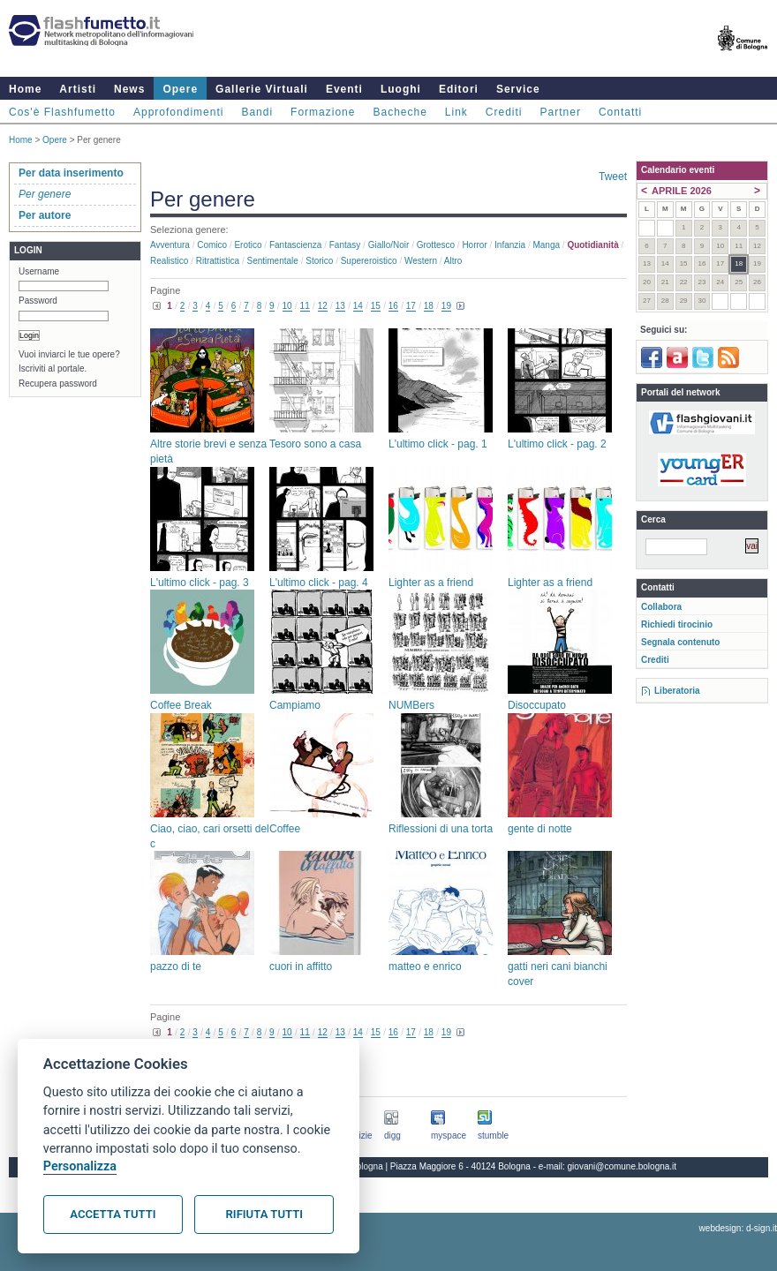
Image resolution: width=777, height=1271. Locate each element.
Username (39, 271)
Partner (560, 112)
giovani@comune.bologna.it (622, 1166)
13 (340, 306)
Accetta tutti (112, 1214)
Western (420, 261)
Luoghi (401, 89)
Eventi (344, 89)
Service (518, 89)
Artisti (77, 89)
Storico (319, 261)
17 (411, 306)
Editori (459, 89)
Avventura (170, 245)
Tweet (613, 176)
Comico (212, 245)
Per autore (45, 215)
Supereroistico (369, 261)
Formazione (322, 112)
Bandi (257, 112)
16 (393, 306)
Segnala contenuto (680, 642)
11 (305, 306)
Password (38, 300)
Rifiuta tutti (264, 1214)
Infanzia (509, 245)
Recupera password (58, 383)
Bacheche (399, 112)
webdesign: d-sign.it (738, 1228)
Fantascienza (295, 245)
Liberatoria (677, 691)
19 (446, 306)
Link (456, 112)
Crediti (504, 112)
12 (323, 306)
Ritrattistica (217, 261)
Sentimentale (272, 261)
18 (429, 306)
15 (376, 306)
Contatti (620, 112)
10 (287, 306)
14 (358, 306)
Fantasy (345, 245)
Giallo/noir (389, 245)
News (129, 89)
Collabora (661, 607)
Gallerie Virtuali (261, 89)
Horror (474, 245)
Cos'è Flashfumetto (62, 112)
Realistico (169, 261)
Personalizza (80, 1166)
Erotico (247, 245)
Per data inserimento (71, 173)
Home (25, 89)
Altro (453, 261)
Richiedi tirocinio (677, 624)
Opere (180, 89)
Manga (546, 245)
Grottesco (436, 245)
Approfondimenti (178, 112)
